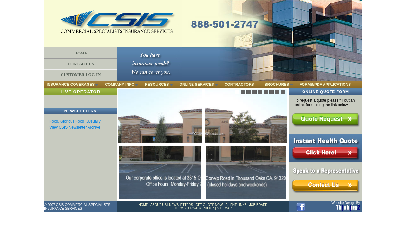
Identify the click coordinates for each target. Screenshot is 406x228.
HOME (80, 53)
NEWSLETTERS (181, 204)
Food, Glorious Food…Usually (75, 121)
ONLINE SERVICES (197, 84)
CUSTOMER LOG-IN (81, 74)
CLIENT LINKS (235, 204)
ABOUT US (158, 204)
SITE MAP (224, 208)
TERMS (180, 208)
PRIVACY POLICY (201, 208)
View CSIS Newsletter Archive (74, 127)
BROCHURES (277, 84)
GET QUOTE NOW (209, 204)
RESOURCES (157, 84)
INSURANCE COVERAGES (71, 84)
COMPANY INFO (119, 84)
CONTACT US (81, 63)
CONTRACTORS (239, 84)
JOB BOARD (258, 204)
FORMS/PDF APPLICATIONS (325, 84)
